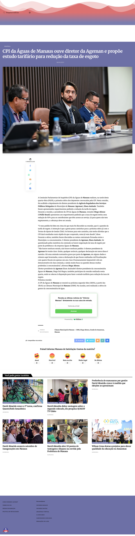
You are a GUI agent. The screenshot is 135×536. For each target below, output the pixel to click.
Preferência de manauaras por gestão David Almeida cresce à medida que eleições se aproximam (109, 384)
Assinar (74, 311)
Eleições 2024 (8, 403)
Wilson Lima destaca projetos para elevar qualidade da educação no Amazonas (111, 448)
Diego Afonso (86, 330)
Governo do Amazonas (100, 443)
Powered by (74, 319)
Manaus (56, 332)
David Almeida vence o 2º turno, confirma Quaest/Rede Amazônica (22, 408)
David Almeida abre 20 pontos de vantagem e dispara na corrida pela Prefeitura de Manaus (64, 449)
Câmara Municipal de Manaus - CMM (67, 330)
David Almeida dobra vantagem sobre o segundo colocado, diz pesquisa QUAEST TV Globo (66, 409)
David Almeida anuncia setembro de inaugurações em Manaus (20, 448)
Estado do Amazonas (99, 330)
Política (7, 46)
